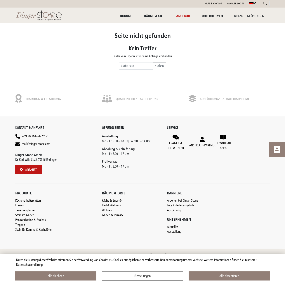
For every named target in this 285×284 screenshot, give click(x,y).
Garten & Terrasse (113, 215)
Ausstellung (174, 231)
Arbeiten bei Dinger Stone (182, 200)
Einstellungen (142, 278)
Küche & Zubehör (112, 200)
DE (253, 3)
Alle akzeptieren (229, 278)
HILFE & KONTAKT (213, 3)
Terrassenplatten (25, 210)
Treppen (20, 225)
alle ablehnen (56, 278)
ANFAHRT (28, 170)
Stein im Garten (24, 215)
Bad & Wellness (111, 205)
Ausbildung (173, 210)
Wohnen (107, 210)
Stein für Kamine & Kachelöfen (33, 229)
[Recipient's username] (136, 66)
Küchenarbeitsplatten (28, 200)
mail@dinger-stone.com (36, 144)
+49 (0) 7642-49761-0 (35, 136)
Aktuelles (172, 227)
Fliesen (19, 205)
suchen (159, 66)
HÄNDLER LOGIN (235, 3)
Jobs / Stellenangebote (180, 205)
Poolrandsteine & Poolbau (30, 220)
